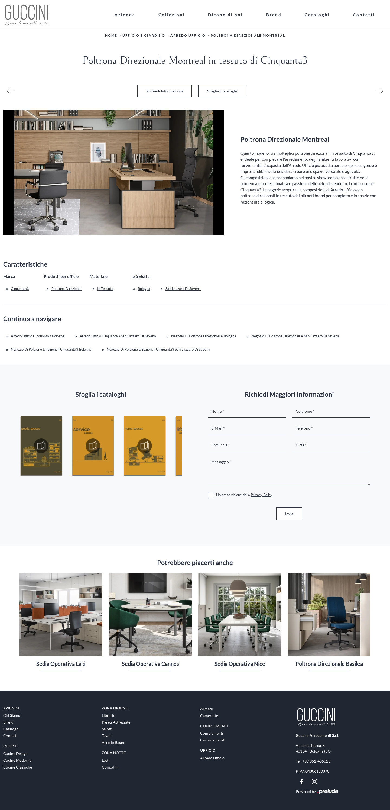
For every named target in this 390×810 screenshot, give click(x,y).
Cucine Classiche (17, 767)
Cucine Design (15, 753)
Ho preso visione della (244, 495)
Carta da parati (212, 740)
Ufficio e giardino (143, 35)
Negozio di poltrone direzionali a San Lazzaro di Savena (295, 336)
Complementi (211, 733)
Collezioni (171, 14)
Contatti (364, 14)
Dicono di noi (225, 14)
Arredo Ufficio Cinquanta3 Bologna (37, 336)
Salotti (107, 729)
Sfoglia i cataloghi (222, 91)
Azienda (125, 14)
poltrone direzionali (66, 288)
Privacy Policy (261, 495)
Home (111, 35)
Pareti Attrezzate (116, 722)
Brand (274, 14)
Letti (105, 760)
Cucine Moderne (17, 760)
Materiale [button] (99, 276)
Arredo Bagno (113, 742)
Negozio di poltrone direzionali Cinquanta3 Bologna (51, 349)
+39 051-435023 (316, 761)
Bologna (144, 288)
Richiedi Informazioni (164, 91)
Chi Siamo (11, 715)
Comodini (110, 767)
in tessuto (105, 288)
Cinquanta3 (20, 288)
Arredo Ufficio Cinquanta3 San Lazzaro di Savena (118, 336)
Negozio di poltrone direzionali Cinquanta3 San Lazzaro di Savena (158, 349)
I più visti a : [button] (141, 276)
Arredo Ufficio (188, 35)
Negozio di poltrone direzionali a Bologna (203, 336)
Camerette (209, 715)
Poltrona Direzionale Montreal (248, 35)
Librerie (108, 715)
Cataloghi (317, 14)
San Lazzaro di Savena (183, 288)
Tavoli (107, 735)
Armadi (206, 708)
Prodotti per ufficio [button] (61, 276)
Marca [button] (9, 276)
